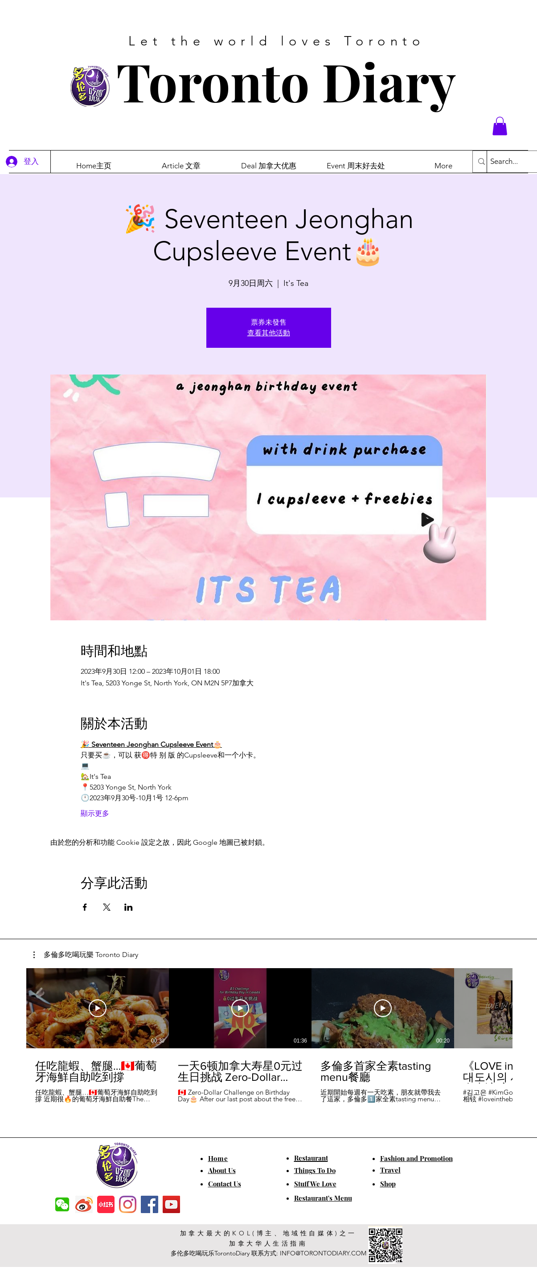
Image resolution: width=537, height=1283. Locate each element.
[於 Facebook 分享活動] (85, 907)
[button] (500, 126)
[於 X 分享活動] (106, 907)
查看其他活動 (268, 333)
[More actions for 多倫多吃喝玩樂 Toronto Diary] (85, 955)
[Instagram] (127, 1204)
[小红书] (106, 1204)
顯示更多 (95, 813)
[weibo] (84, 1204)
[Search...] (513, 161)
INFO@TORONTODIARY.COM (323, 1253)
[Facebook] (149, 1204)
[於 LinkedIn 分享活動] (128, 907)
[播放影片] (98, 1008)
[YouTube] (171, 1204)
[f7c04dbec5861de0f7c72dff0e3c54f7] (62, 1204)
